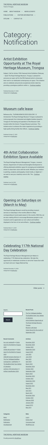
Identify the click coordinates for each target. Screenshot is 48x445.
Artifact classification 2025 (11, 371)
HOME (6, 11)
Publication (7, 422)
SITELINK (6, 18)
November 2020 (30, 395)
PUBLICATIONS (8, 15)
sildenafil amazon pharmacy (11, 357)
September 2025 (30, 349)
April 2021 (29, 390)
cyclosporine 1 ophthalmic (11, 361)
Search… (6, 310)
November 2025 (30, 345)
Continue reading (35, 85)
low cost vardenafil (9, 342)
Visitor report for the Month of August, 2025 (12, 345)
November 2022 (30, 376)
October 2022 (29, 378)
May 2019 (28, 407)
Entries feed (29, 420)
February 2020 (30, 400)
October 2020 (29, 398)
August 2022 (29, 383)
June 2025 (29, 357)
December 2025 (30, 342)
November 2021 (30, 386)
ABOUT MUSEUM (14, 11)
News (5, 417)
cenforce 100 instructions (11, 369)
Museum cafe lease (18, 109)
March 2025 (29, 364)
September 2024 (30, 371)
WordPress (18, 438)
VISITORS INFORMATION (25, 15)
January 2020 (29, 402)
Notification (14, 93)
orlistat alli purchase (9, 349)
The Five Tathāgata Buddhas (34, 313)
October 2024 (29, 369)
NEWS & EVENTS (29, 11)
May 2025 (28, 359)
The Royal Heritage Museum (16, 4)
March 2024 (29, 373)
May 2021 (28, 388)
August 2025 (29, 352)
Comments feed (30, 422)
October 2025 (29, 347)
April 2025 (29, 361)
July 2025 (28, 354)
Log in (27, 417)
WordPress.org (30, 424)
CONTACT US (18, 18)
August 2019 (29, 405)
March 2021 (29, 393)
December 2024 (30, 366)
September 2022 (30, 381)
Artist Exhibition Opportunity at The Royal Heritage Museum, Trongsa (24, 63)
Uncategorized (8, 424)
